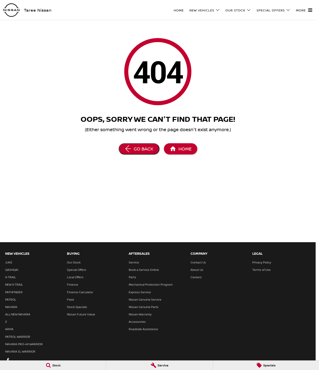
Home (179, 10)
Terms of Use (261, 270)
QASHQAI (11, 270)
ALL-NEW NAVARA (17, 314)
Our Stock (74, 262)
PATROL (10, 299)
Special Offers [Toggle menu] (273, 10)
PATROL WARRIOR (17, 337)
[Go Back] (139, 148)
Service (134, 262)
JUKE (8, 262)
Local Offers (75, 277)
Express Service (140, 292)
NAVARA (11, 307)
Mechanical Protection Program (151, 284)
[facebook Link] (8, 360)
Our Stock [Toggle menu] (238, 10)
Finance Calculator (80, 292)
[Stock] (53, 365)
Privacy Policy (261, 262)
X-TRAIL (10, 277)
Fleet (70, 299)
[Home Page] (180, 148)
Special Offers (76, 270)
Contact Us (198, 262)
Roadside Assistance (143, 329)
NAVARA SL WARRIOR (20, 351)
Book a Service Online (144, 270)
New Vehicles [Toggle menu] (204, 10)
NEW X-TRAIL (14, 284)
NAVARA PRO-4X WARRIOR (24, 344)
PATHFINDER (14, 292)
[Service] (159, 365)
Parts (132, 277)
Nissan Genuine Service (145, 299)
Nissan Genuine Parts (143, 307)
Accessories (137, 322)
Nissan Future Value (81, 314)
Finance (72, 284)
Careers (196, 277)
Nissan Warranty (140, 314)
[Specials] (266, 365)
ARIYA (9, 329)
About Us (197, 270)
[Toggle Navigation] (304, 10)
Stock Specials (77, 307)
